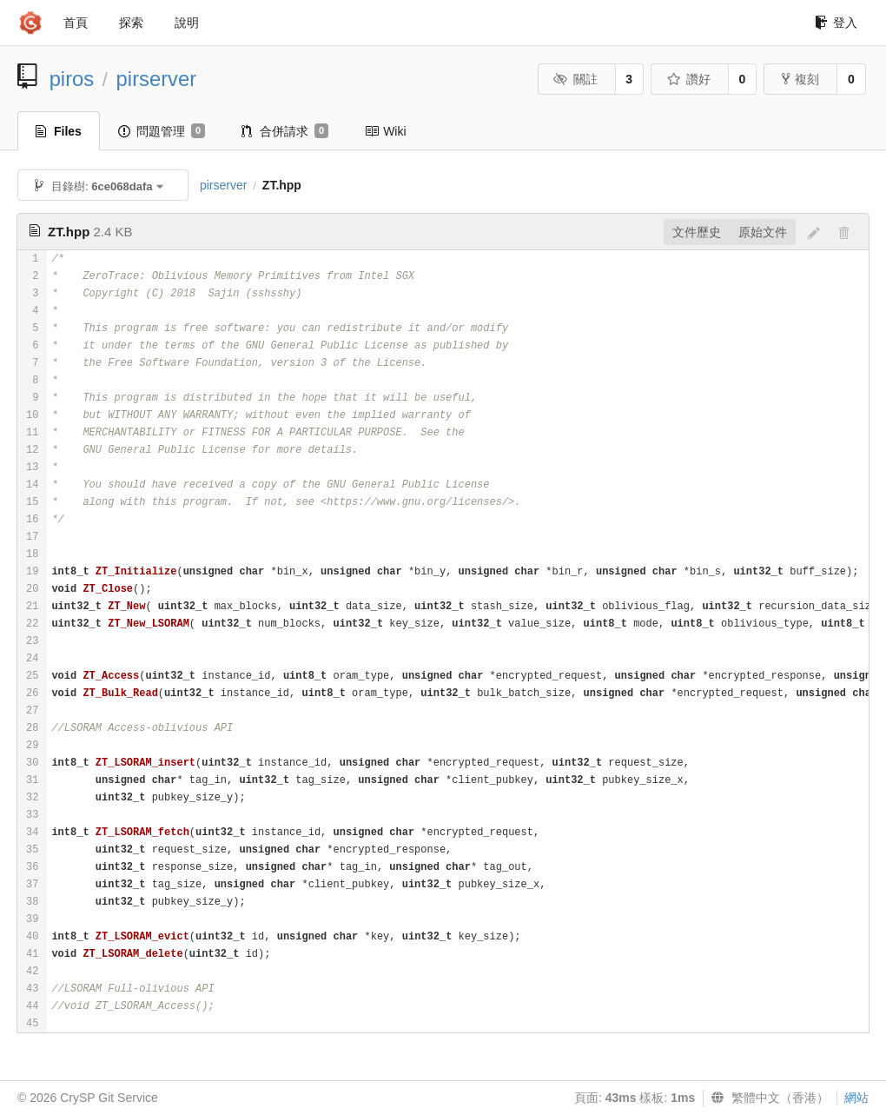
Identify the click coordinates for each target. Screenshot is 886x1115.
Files (59, 131)
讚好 (688, 79)
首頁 (75, 23)
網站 (856, 1098)
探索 (131, 23)
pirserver (156, 78)
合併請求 (284, 131)
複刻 (800, 79)
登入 (836, 23)
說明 (187, 23)
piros (72, 78)
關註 (575, 79)
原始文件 (762, 232)
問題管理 (161, 131)
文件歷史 (696, 232)
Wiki (385, 131)
